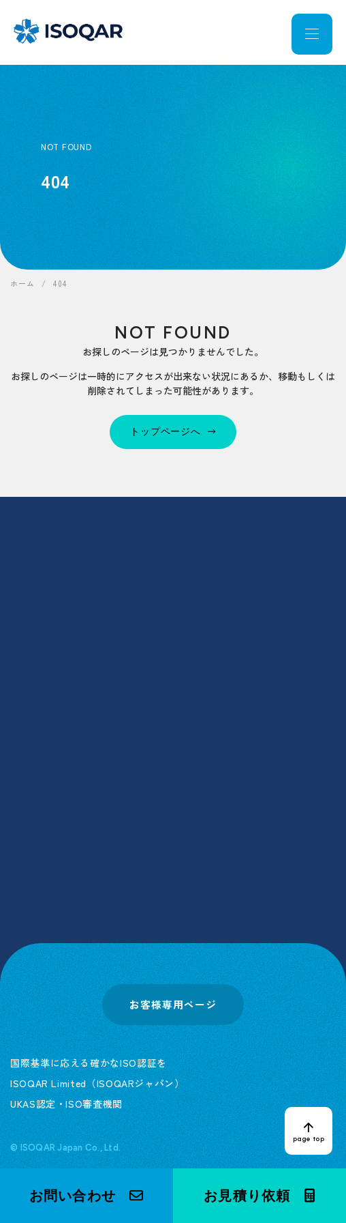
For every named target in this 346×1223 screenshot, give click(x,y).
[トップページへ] (173, 432)
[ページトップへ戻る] (308, 1131)
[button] (86, 1195)
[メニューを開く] (312, 34)
